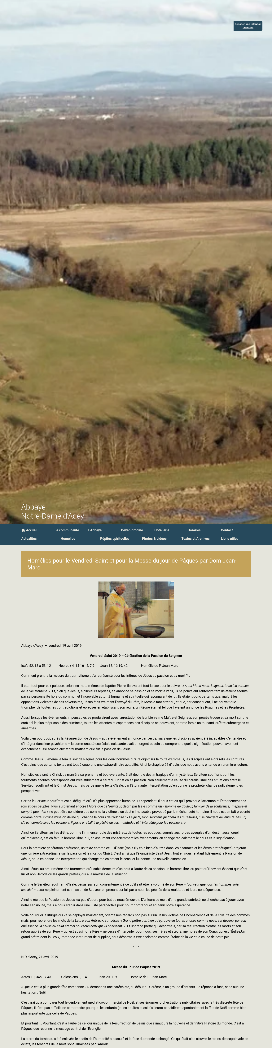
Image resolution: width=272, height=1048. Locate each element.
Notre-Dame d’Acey (52, 516)
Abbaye (33, 507)
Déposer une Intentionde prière (248, 26)
